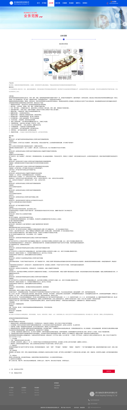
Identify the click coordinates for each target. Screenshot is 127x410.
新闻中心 (78, 3)
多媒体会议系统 (18, 369)
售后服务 (71, 3)
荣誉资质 (11, 396)
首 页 (38, 3)
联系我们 (85, 3)
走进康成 (24, 391)
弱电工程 (58, 388)
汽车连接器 (59, 385)
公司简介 (11, 394)
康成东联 (82, 407)
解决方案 (57, 3)
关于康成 (44, 3)
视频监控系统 (18, 373)
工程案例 (64, 3)
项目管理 (37, 399)
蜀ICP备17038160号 (66, 407)
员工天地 (24, 396)
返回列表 (109, 371)
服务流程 (37, 396)
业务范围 (51, 3)
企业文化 (11, 399)
